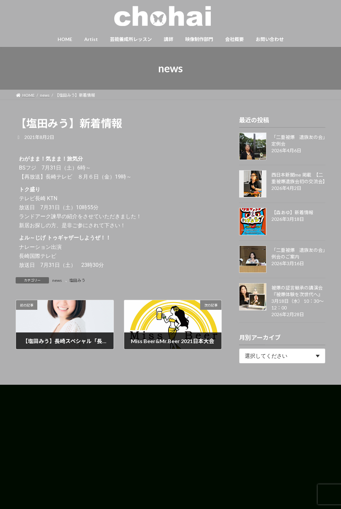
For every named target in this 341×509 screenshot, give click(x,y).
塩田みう (77, 280)
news (57, 280)
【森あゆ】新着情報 (292, 212)
